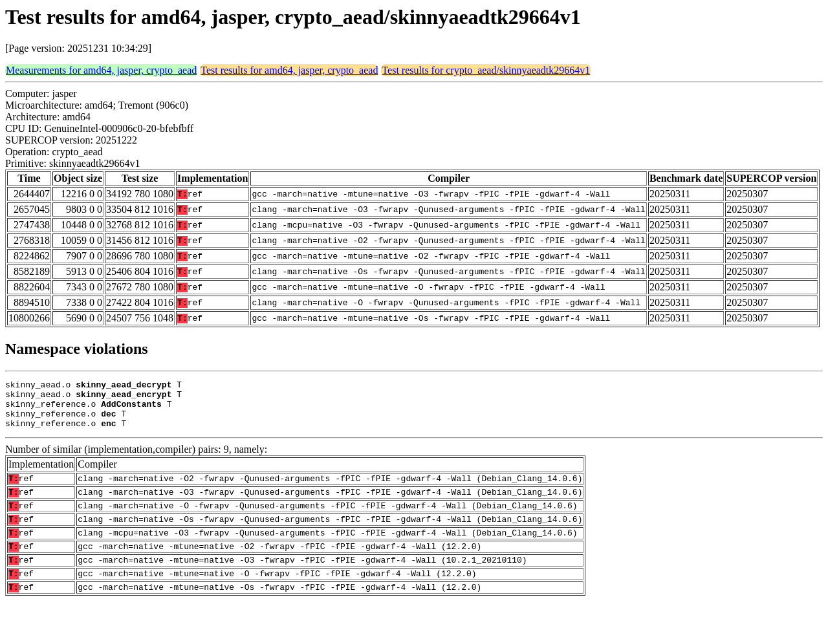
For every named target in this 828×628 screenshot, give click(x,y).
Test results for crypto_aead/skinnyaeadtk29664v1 (486, 70)
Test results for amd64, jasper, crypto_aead (289, 70)
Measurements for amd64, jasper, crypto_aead (101, 70)
